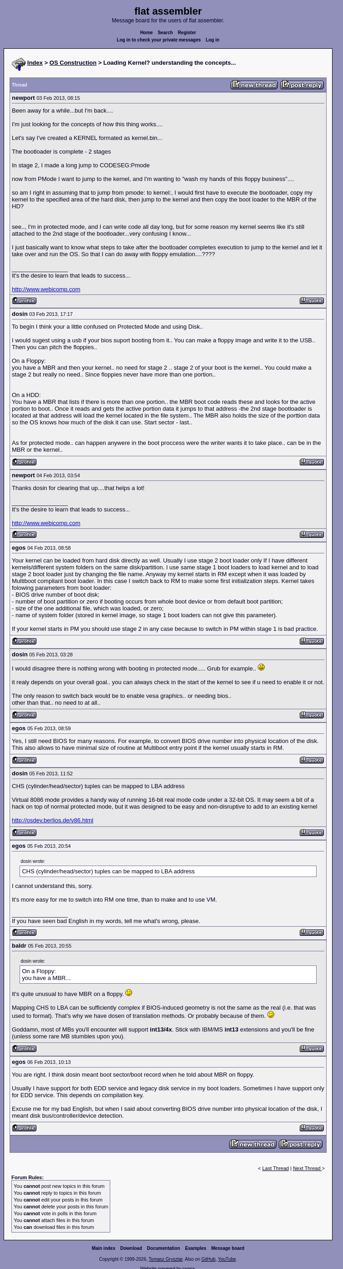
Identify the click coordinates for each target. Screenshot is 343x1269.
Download (131, 1248)
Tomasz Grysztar (165, 1259)
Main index (104, 1248)
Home (146, 32)
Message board (228, 1248)
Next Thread (307, 1168)
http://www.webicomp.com (46, 289)
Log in (213, 39)
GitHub (208, 1259)
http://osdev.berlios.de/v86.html (52, 820)
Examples (195, 1248)
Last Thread (275, 1168)
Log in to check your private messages (159, 39)
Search (165, 32)
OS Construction (73, 62)
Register (187, 32)
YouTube (226, 1259)
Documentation (163, 1248)
